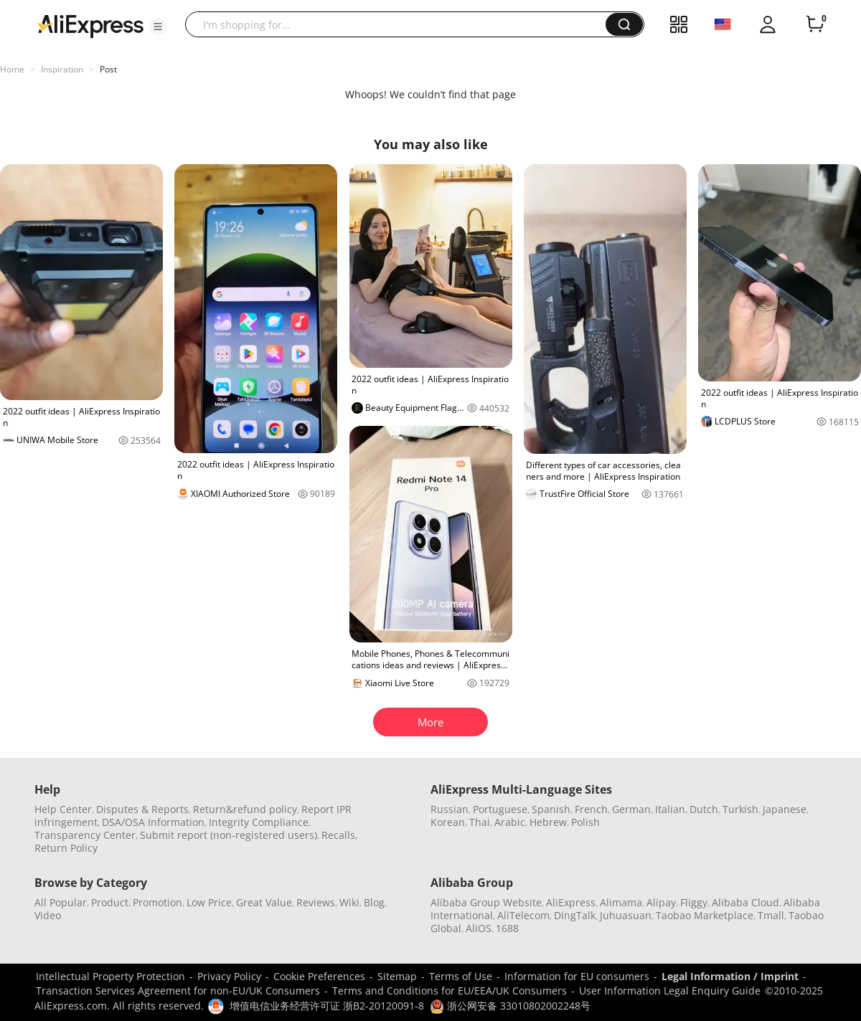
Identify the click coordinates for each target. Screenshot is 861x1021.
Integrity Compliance (259, 822)
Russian (449, 809)
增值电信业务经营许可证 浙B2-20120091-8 (327, 1005)
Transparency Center (85, 835)
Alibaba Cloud (745, 902)
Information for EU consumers (576, 976)
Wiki (349, 902)
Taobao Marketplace (704, 915)
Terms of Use (460, 976)
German (631, 809)
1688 (507, 928)
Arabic (509, 822)
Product (109, 902)
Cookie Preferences (319, 976)
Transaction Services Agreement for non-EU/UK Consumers (178, 990)
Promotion (157, 902)
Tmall (771, 915)
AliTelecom (523, 915)
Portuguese (500, 809)
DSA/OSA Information (153, 822)
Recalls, (339, 835)
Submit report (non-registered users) (228, 835)
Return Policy (66, 848)
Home (12, 69)
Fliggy (693, 902)
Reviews (315, 902)
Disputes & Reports (142, 809)
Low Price (209, 902)
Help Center (63, 809)
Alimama (621, 902)
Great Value (264, 902)
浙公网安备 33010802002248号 (510, 1005)
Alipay (661, 902)
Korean (447, 822)
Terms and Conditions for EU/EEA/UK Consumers (449, 990)
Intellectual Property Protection (110, 976)
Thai (479, 822)
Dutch (704, 809)
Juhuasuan (625, 915)
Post (108, 69)
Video (47, 915)
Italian (670, 809)
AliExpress (571, 902)
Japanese (784, 809)
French (591, 809)
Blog (374, 902)
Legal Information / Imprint (730, 976)
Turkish (740, 809)
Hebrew (548, 822)
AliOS (478, 928)
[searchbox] (401, 24)
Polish (585, 822)
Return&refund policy (245, 809)
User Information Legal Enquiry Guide (670, 990)
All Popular (60, 902)
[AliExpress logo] (90, 25)
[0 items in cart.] (815, 24)
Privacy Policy (229, 976)
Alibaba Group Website (486, 902)
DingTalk (575, 915)
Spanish (551, 809)
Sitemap (397, 976)
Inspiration (62, 69)
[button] (157, 26)
